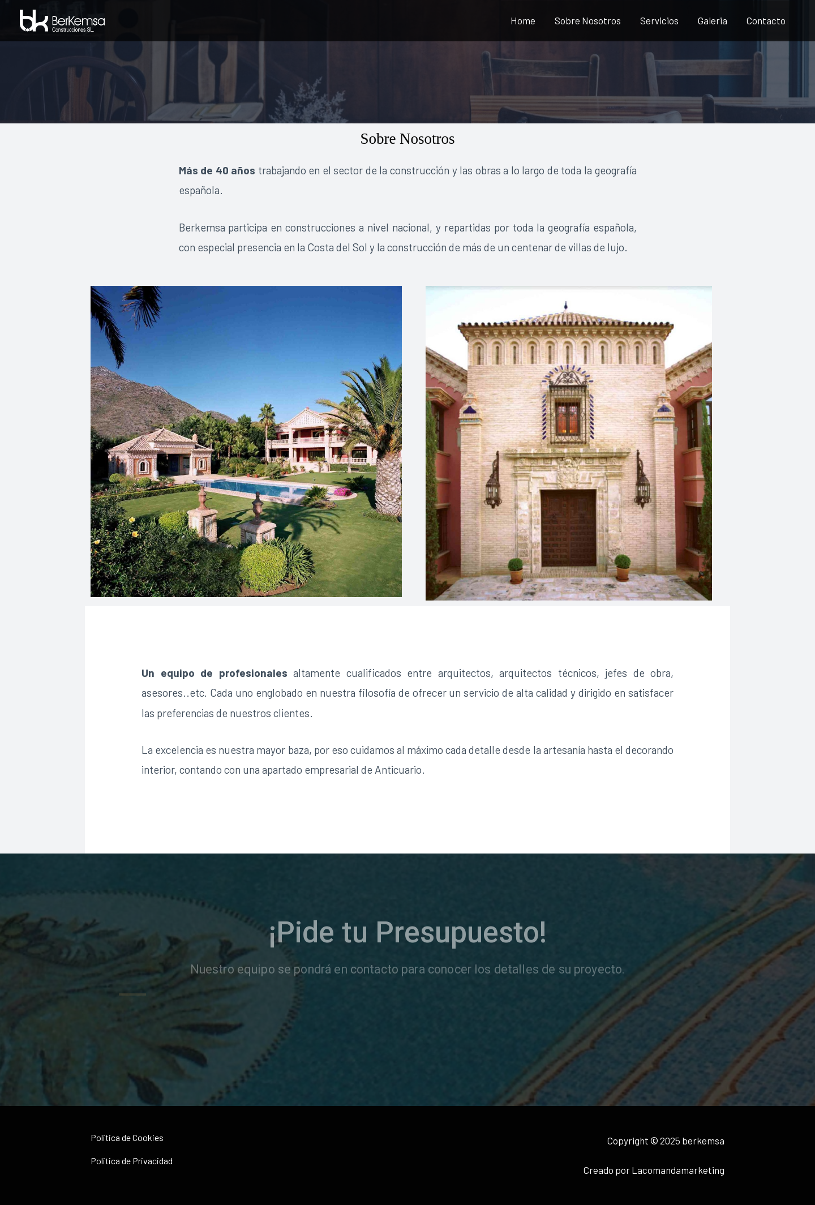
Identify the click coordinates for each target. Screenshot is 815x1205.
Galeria (712, 20)
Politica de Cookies (127, 1137)
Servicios (659, 20)
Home (523, 20)
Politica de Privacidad (132, 1160)
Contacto (766, 20)
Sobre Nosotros (588, 20)
